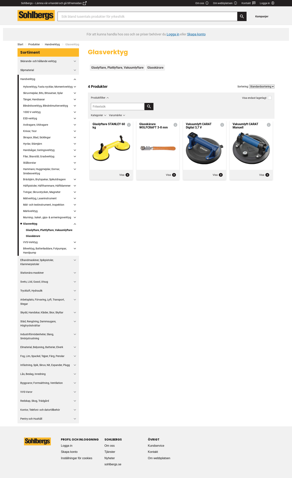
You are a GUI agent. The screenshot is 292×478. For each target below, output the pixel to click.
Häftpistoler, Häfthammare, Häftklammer (47, 185)
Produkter (34, 44)
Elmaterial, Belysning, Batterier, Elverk (41, 347)
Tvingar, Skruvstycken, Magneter (42, 192)
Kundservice (156, 445)
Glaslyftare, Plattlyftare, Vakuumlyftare (49, 230)
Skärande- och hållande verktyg (38, 61)
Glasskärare (33, 236)
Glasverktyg (30, 223)
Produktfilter (98, 97)
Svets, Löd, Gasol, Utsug (34, 281)
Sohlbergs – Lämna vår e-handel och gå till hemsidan (54, 3)
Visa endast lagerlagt (257, 98)
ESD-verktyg (30, 118)
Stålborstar (29, 162)
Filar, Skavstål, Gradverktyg (38, 156)
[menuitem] (262, 16)
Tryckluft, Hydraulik (31, 290)
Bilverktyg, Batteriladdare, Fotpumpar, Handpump (45, 250)
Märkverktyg (30, 211)
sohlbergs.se (112, 464)
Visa (124, 175)
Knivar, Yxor (30, 131)
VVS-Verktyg (30, 242)
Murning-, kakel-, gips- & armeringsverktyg (47, 217)
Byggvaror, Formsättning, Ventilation (41, 382)
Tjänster (109, 451)
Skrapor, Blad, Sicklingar (37, 137)
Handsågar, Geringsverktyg (39, 150)
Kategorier (97, 115)
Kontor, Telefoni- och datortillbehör (40, 409)
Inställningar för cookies (76, 458)
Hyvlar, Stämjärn (32, 143)
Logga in (66, 445)
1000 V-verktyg (32, 112)
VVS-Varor (26, 391)
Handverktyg (52, 44)
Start (20, 44)
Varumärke (115, 115)
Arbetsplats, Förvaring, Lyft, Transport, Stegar (42, 301)
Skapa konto (69, 451)
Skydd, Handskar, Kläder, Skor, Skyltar (41, 312)
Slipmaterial (27, 70)
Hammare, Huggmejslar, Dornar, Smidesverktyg (41, 171)
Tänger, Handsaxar (34, 99)
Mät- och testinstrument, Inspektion (43, 204)
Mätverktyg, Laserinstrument (40, 198)
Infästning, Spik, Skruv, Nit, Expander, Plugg (45, 365)
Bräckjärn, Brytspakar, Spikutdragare (44, 179)
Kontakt (249, 3)
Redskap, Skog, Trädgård (34, 400)
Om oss (202, 3)
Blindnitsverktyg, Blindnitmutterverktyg (45, 105)
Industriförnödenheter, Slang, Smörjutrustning (37, 336)
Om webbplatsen (225, 3)
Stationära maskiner (32, 272)
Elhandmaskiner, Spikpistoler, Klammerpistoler (37, 262)
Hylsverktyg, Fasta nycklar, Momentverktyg (48, 86)
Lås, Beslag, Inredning (33, 373)
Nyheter (109, 458)
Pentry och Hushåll (31, 418)
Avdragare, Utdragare (35, 124)
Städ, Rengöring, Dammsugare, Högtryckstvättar (38, 323)
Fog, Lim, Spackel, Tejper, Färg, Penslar (42, 356)
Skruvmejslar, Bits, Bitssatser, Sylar (43, 93)
